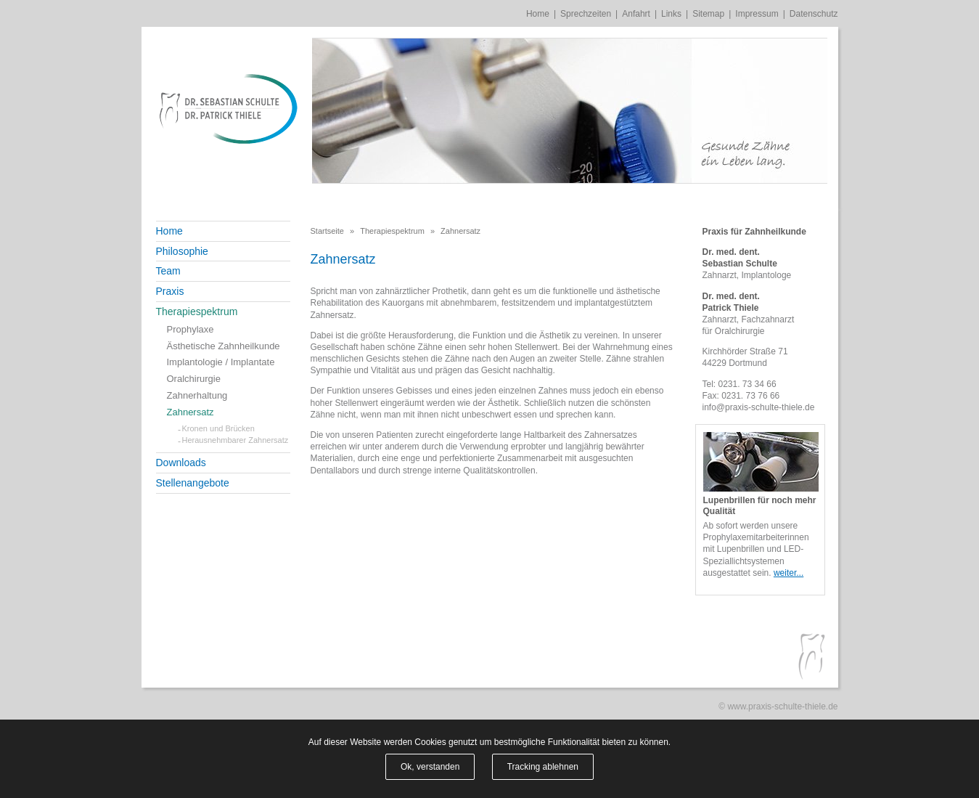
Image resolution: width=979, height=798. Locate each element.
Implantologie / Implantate (221, 362)
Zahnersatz (190, 412)
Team (168, 271)
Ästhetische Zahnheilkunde (223, 346)
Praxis (170, 291)
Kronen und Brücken (218, 428)
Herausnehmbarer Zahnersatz (235, 440)
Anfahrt (636, 14)
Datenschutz (814, 14)
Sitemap (708, 14)
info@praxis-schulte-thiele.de (758, 407)
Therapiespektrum (197, 311)
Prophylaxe (190, 329)
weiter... (788, 573)
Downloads (181, 462)
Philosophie (182, 251)
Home (537, 14)
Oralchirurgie (194, 378)
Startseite (327, 231)
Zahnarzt (719, 275)
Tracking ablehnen (542, 767)
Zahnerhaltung (197, 395)
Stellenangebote (192, 483)
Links (671, 14)
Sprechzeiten (585, 14)
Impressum (756, 14)
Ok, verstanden (430, 767)
